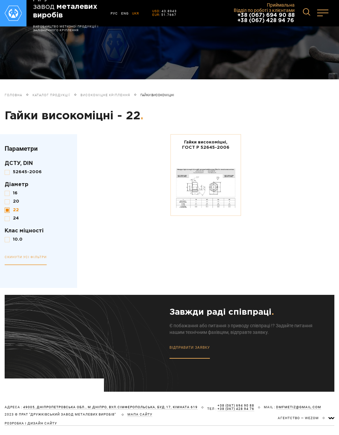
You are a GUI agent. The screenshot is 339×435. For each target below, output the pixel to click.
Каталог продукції (51, 95)
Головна (13, 95)
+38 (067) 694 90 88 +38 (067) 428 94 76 (266, 18)
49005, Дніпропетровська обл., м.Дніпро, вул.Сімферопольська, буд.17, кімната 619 (110, 407)
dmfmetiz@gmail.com (298, 407)
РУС (114, 13)
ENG (125, 13)
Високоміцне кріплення (105, 95)
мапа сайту (139, 414)
